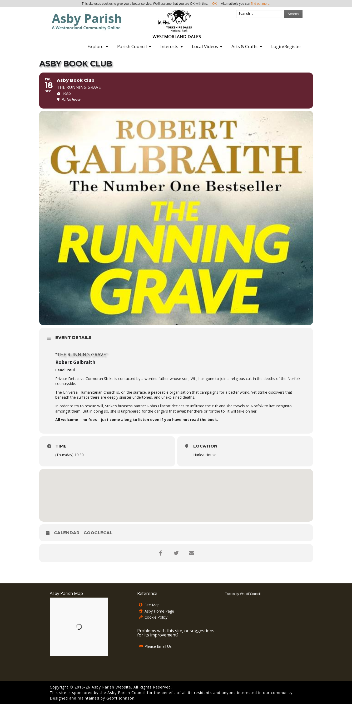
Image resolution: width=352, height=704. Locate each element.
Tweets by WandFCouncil (243, 594)
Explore (95, 46)
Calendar (67, 532)
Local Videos (205, 46)
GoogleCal (97, 532)
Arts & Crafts (244, 46)
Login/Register (286, 46)
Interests (169, 46)
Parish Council (132, 46)
